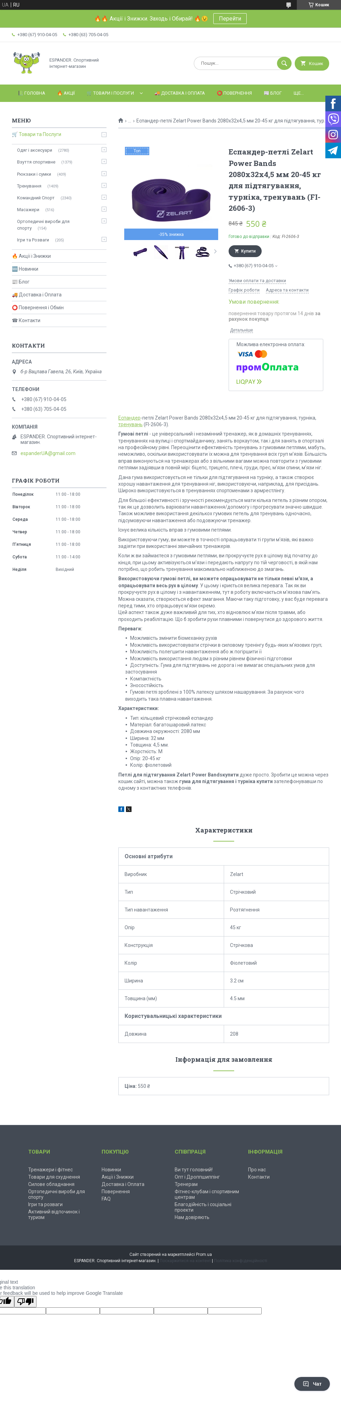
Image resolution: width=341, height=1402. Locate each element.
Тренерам (186, 1184)
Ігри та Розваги (33, 239)
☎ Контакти (26, 320)
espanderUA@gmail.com (48, 453)
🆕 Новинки (25, 269)
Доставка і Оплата (123, 1184)
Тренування (29, 186)
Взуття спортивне (36, 162)
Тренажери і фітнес (50, 1169)
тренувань (130, 424)
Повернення (116, 1191)
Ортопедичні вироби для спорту (43, 224)
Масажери (28, 209)
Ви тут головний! (194, 1169)
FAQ (106, 1199)
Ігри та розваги (45, 1204)
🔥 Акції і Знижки (31, 256)
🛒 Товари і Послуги (110, 93)
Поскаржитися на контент (185, 1260)
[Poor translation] (25, 1301)
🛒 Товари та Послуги (36, 134)
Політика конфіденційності (240, 1260)
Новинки (111, 1169)
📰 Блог (273, 93)
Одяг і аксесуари (34, 150)
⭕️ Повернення (234, 93)
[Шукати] (284, 63)
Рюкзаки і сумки (34, 174)
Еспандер (129, 418)
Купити (248, 251)
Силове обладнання (51, 1184)
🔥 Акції (66, 93)
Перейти (230, 18)
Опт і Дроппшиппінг (197, 1177)
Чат (312, 1384)
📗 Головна (31, 93)
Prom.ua (204, 1254)
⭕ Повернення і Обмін (38, 307)
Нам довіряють (192, 1217)
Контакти (259, 1177)
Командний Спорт (36, 197)
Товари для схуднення (54, 1177)
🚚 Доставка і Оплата (179, 93)
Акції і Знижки (118, 1177)
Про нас (257, 1169)
